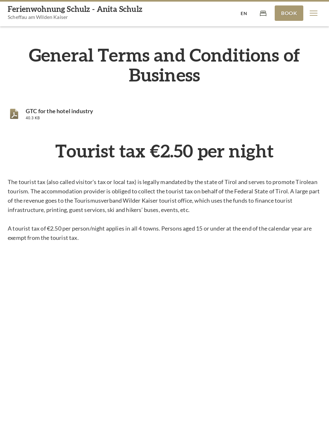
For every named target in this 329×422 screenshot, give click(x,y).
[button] (313, 13)
